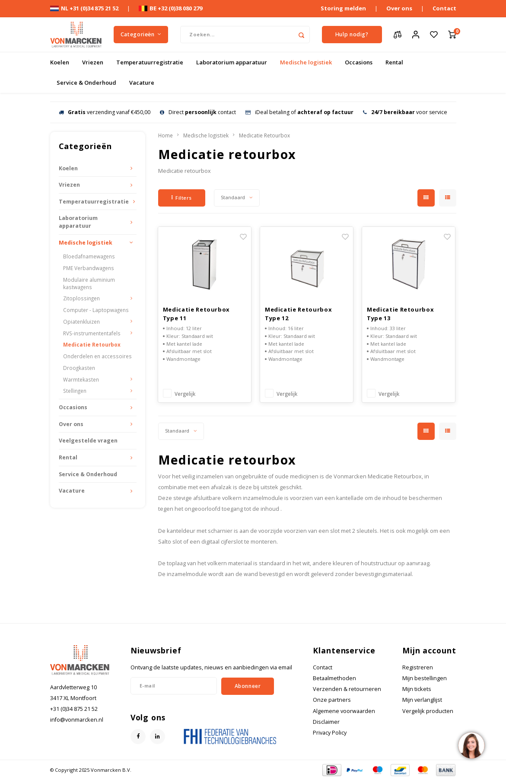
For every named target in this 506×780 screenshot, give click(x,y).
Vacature (141, 82)
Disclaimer (326, 722)
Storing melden (343, 8)
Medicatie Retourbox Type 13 (400, 314)
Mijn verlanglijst (422, 700)
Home (165, 135)
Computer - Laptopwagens (96, 309)
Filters (182, 197)
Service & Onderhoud (86, 82)
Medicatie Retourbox (92, 344)
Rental (394, 62)
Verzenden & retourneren (347, 689)
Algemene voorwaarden (344, 711)
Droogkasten (79, 367)
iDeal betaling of (299, 112)
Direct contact (198, 112)
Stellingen (74, 390)
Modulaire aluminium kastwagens (89, 283)
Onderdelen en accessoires (97, 356)
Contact (444, 8)
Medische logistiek (306, 62)
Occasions (358, 62)
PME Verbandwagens (88, 267)
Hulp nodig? (352, 34)
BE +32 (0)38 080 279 (170, 8)
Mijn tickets (416, 689)
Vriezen (92, 62)
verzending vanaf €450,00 (104, 112)
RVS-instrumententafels (92, 333)
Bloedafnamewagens (89, 256)
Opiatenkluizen (81, 321)
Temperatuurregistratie (149, 62)
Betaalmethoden (334, 678)
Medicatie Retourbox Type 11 (196, 314)
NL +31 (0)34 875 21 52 (84, 8)
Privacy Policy (330, 732)
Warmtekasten (81, 379)
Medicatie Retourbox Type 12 (298, 314)
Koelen (59, 62)
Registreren (417, 667)
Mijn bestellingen (424, 678)
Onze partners (332, 700)
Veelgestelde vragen (88, 440)
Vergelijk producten (427, 711)
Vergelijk (185, 393)
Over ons (399, 8)
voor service (405, 112)
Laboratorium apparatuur (231, 62)
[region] (471, 745)
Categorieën (141, 34)
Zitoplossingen (81, 298)
